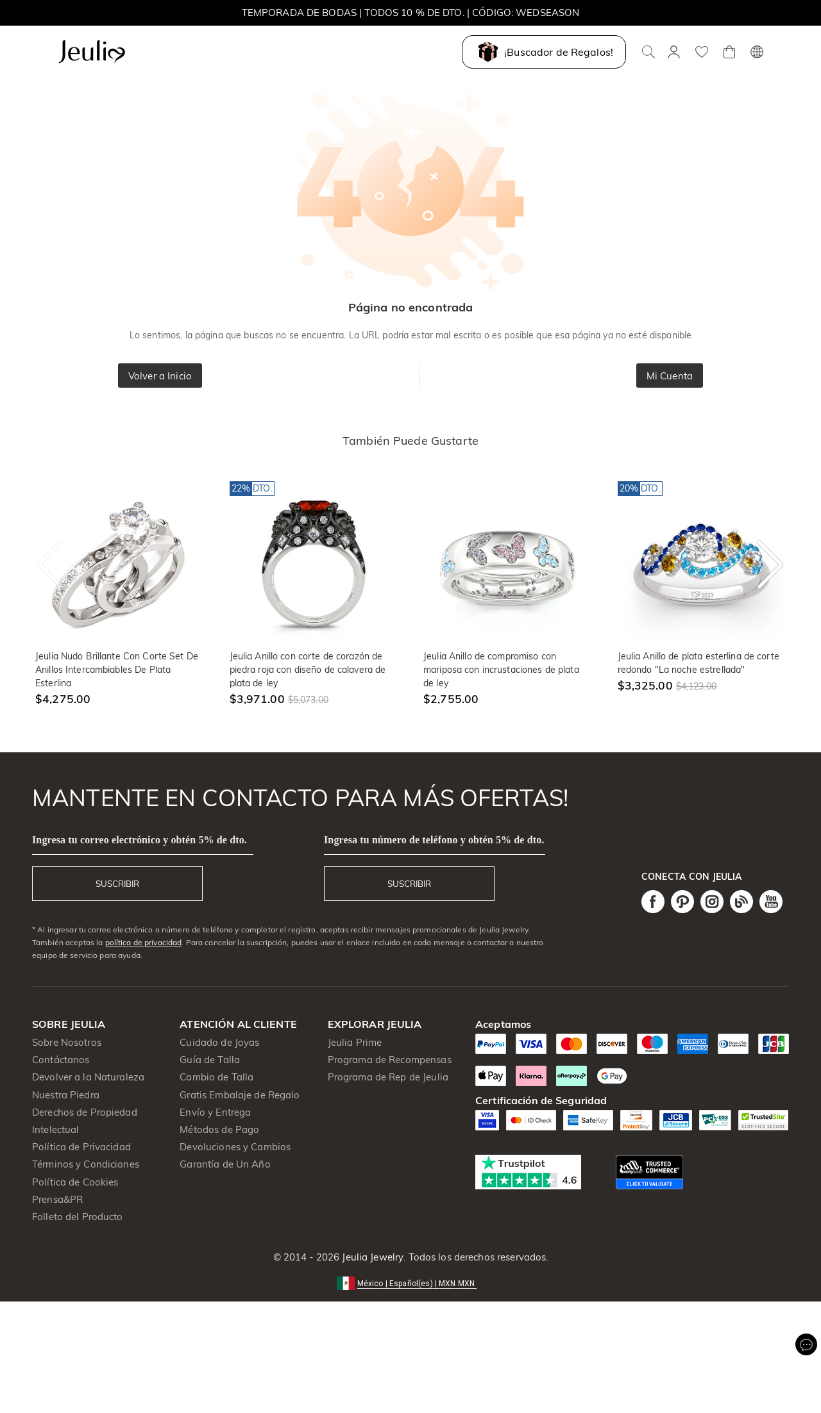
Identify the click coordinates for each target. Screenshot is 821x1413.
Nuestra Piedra (65, 1095)
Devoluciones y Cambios (235, 1147)
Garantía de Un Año (225, 1164)
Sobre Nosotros (66, 1042)
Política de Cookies (75, 1182)
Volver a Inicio (160, 376)
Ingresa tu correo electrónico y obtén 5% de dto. (139, 839)
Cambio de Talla (216, 1077)
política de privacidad (143, 942)
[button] (411, 1282)
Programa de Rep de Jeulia (388, 1077)
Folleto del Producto (77, 1217)
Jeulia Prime (355, 1042)
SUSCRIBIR (117, 884)
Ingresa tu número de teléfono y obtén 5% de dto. (434, 839)
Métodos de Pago (219, 1129)
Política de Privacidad (81, 1147)
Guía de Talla (210, 1060)
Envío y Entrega (215, 1112)
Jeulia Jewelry (371, 1257)
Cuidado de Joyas (219, 1042)
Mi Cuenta (670, 376)
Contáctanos (60, 1060)
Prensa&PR (57, 1199)
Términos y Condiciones (85, 1164)
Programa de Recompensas (390, 1060)
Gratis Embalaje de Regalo (240, 1095)
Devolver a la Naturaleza (88, 1077)
